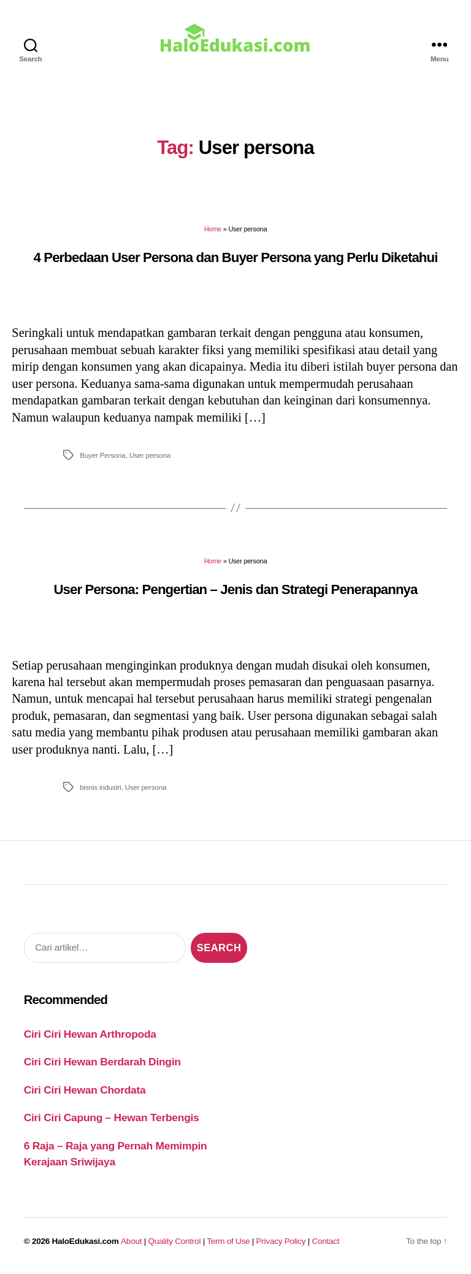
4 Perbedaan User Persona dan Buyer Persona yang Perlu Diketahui (236, 257)
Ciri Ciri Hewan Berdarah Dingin (102, 1062)
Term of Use (228, 1241)
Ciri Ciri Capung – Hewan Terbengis (111, 1117)
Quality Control (174, 1241)
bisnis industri (100, 787)
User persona (149, 455)
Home (212, 229)
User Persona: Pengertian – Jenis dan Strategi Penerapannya (235, 589)
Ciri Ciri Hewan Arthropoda (90, 1034)
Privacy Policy (281, 1241)
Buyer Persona (102, 455)
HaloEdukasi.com (85, 1241)
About (131, 1241)
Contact (326, 1241)
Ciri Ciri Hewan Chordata (85, 1090)
